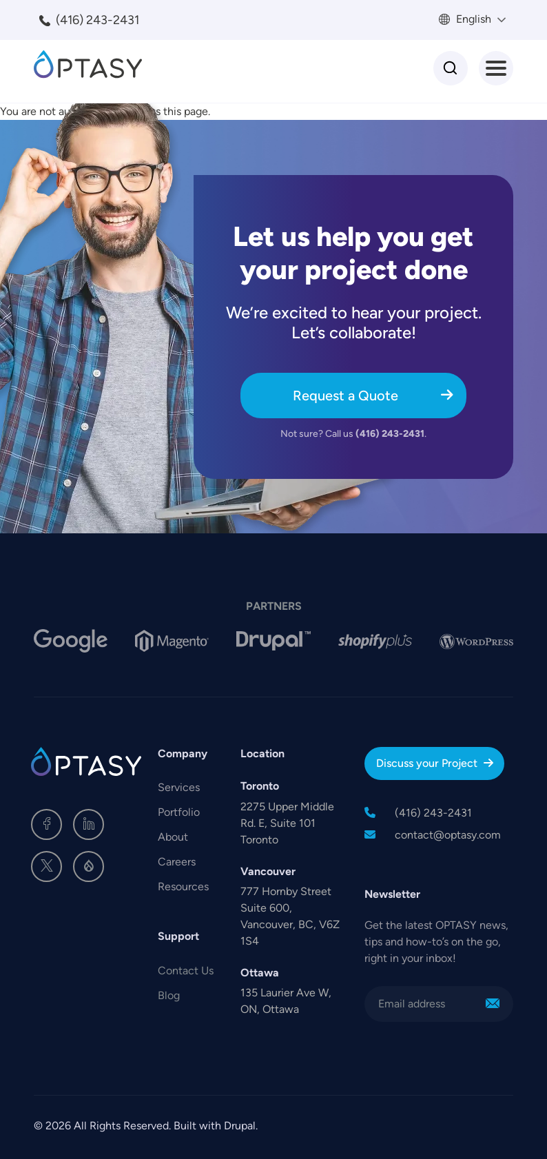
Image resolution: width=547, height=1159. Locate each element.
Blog (169, 995)
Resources (183, 886)
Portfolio (179, 812)
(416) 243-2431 (97, 20)
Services (179, 787)
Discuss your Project (426, 763)
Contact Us (186, 970)
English (472, 18)
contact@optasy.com (448, 834)
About (173, 836)
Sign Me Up (493, 1004)
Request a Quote (345, 395)
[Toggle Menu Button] (496, 68)
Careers (177, 861)
